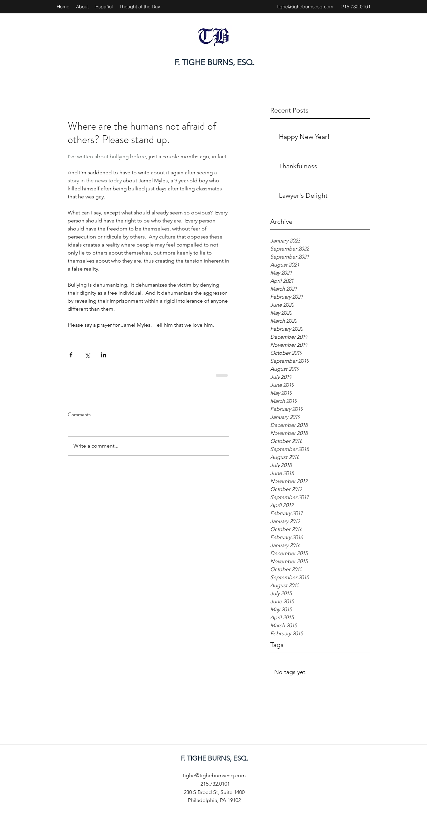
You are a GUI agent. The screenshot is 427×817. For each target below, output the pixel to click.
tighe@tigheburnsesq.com (305, 7)
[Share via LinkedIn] (103, 355)
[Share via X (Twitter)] (87, 355)
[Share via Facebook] (71, 355)
